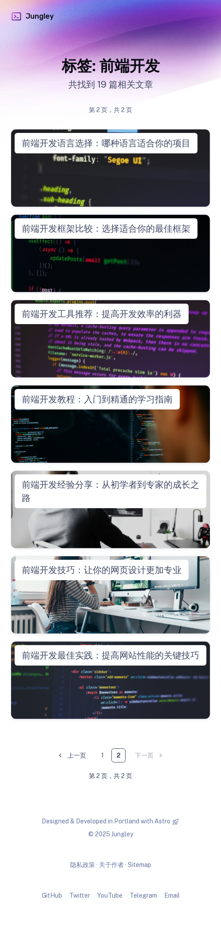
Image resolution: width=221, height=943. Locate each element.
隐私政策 (82, 864)
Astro (162, 821)
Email (172, 895)
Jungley (32, 16)
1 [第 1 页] (102, 755)
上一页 (71, 755)
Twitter (79, 895)
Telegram (143, 895)
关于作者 (111, 864)
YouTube (109, 895)
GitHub (52, 895)
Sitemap (139, 864)
